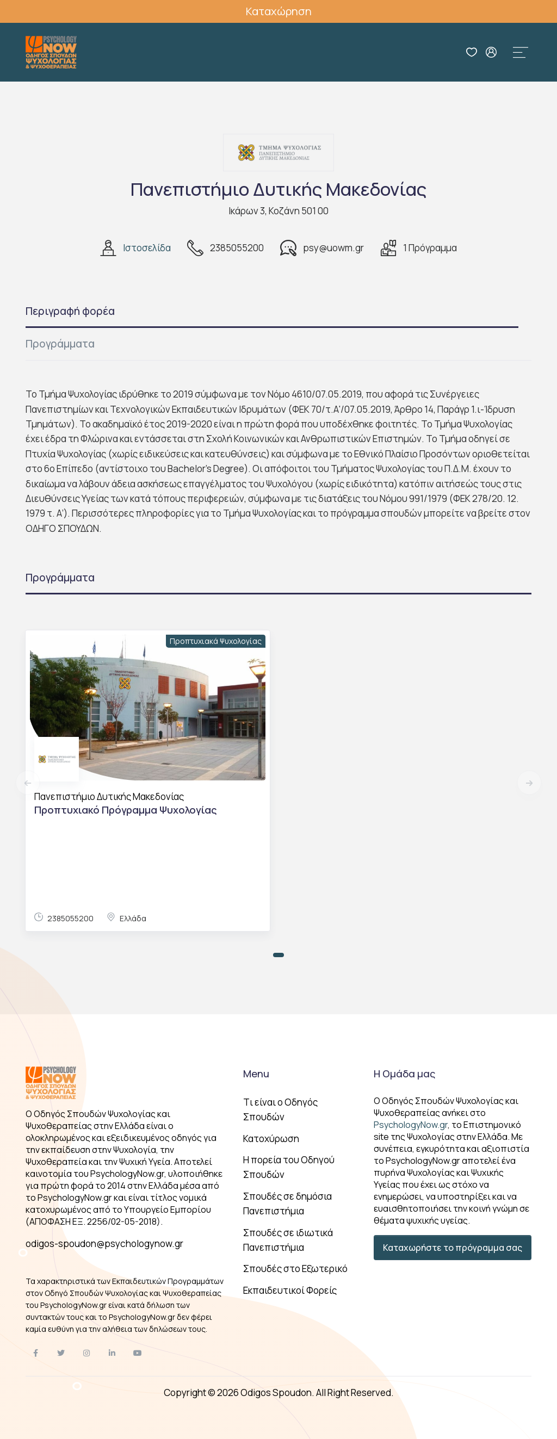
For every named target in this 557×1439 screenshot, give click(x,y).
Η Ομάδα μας (404, 1073)
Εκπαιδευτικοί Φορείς (290, 1290)
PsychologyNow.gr (411, 1125)
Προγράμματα (60, 344)
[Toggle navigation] (520, 52)
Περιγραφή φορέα (70, 311)
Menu (256, 1073)
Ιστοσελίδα (147, 247)
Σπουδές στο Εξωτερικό (295, 1268)
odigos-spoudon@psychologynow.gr (104, 1243)
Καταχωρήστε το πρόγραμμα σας (452, 1248)
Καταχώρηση (279, 11)
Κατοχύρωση (271, 1138)
